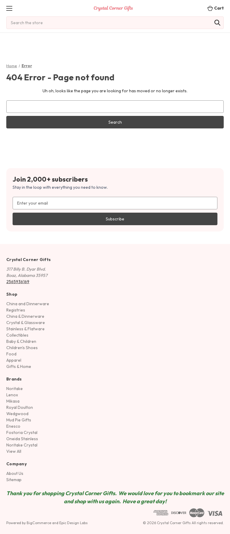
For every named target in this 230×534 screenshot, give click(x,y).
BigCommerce (39, 523)
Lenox (12, 395)
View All (13, 451)
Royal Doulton (19, 407)
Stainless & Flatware (25, 329)
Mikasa (12, 401)
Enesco (13, 426)
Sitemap (14, 479)
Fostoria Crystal (21, 432)
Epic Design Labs (73, 523)
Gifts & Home (18, 366)
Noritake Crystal (21, 445)
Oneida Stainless (22, 438)
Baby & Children (21, 341)
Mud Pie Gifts (18, 420)
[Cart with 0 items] (214, 8)
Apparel (13, 360)
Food (11, 354)
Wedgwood (17, 413)
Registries (15, 310)
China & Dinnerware (25, 316)
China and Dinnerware (27, 303)
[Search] (217, 22)
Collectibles (17, 335)
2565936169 (17, 281)
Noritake (14, 388)
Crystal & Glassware (25, 322)
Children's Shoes (22, 347)
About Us (14, 473)
